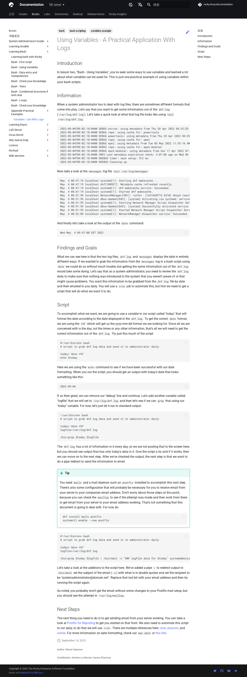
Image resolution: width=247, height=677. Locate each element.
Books (35, 14)
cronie (61, 633)
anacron (172, 628)
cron (163, 628)
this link (161, 633)
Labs (47, 14)
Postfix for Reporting (81, 623)
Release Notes (95, 14)
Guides (23, 14)
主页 (11, 14)
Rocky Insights (118, 14)
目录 (200, 30)
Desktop (78, 14)
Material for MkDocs (32, 672)
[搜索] (167, 4)
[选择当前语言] (140, 5)
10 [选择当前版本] (55, 5)
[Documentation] (11, 5)
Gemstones (61, 14)
